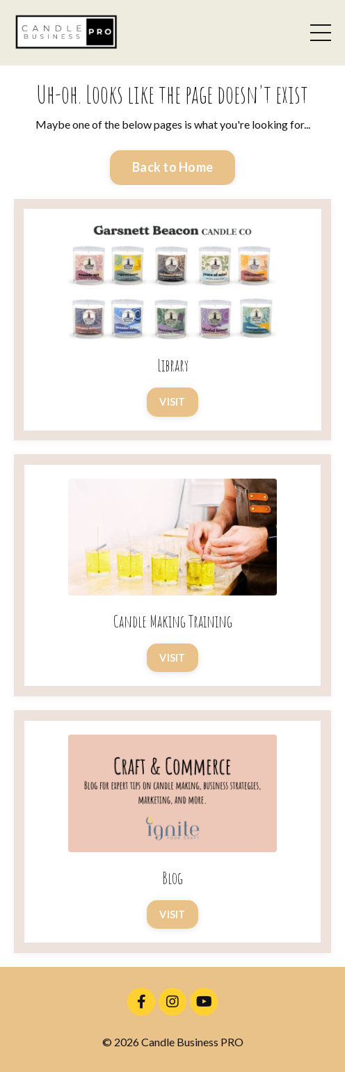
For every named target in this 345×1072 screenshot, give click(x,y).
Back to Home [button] (172, 167)
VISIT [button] (172, 402)
